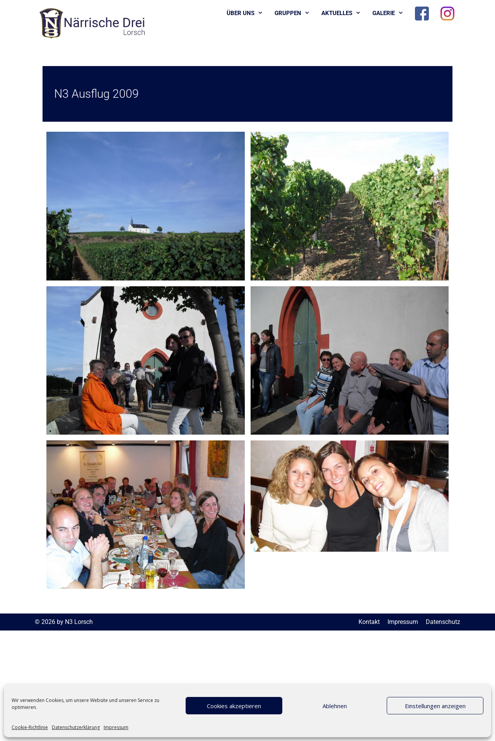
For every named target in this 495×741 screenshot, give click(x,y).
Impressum (116, 727)
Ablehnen (335, 706)
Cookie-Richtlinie (30, 727)
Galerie (390, 13)
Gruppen (295, 13)
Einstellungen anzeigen (435, 706)
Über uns (248, 13)
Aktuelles (344, 13)
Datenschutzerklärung (76, 727)
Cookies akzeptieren (234, 706)
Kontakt (369, 621)
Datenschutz (443, 621)
